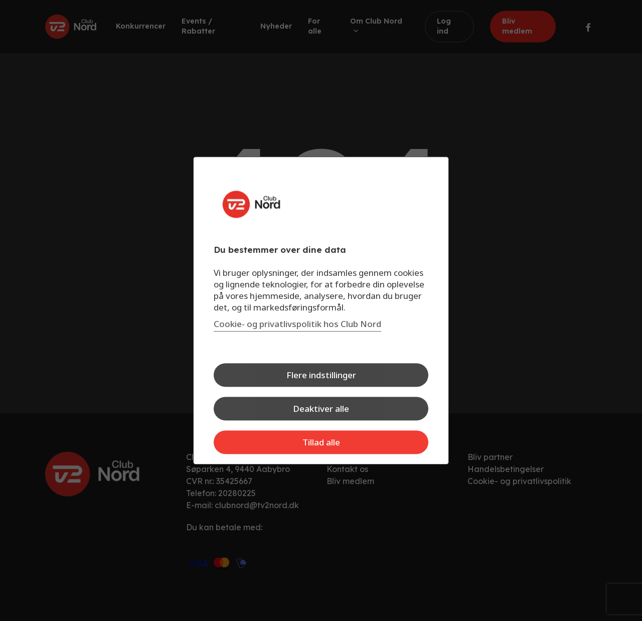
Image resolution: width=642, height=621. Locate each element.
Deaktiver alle (321, 408)
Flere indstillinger (321, 375)
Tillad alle (321, 442)
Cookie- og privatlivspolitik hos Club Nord (297, 324)
